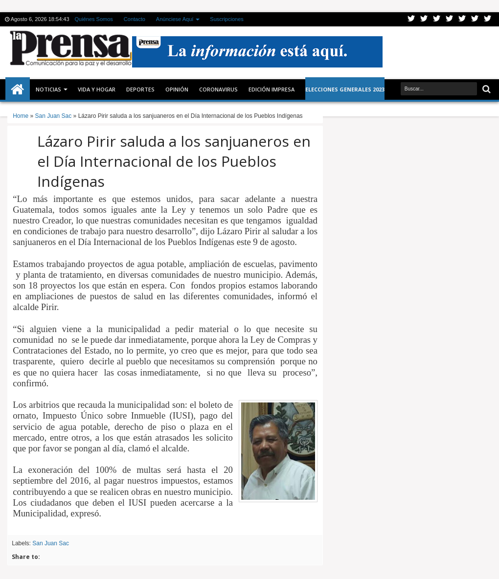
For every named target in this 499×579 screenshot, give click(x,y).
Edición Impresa (272, 89)
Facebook (424, 19)
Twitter (411, 19)
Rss (449, 19)
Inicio (17, 89)
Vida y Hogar (96, 89)
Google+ (437, 19)
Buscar (485, 89)
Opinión (176, 89)
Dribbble (475, 19)
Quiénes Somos (94, 19)
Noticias (48, 89)
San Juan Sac (50, 543)
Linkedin (462, 19)
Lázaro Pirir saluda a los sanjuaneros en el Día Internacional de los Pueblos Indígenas (174, 161)
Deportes (140, 89)
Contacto (134, 19)
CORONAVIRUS (218, 89)
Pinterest (487, 19)
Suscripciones (226, 19)
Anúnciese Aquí (174, 19)
